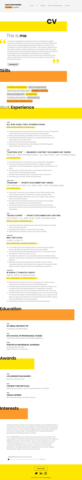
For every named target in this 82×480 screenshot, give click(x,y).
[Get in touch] (41, 468)
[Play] (9, 459)
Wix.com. (49, 477)
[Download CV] (13, 64)
